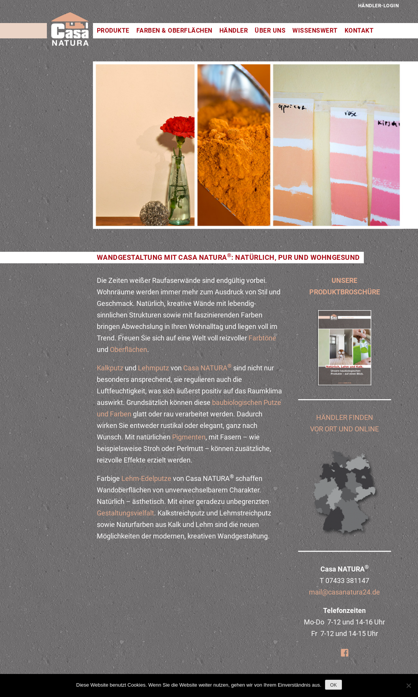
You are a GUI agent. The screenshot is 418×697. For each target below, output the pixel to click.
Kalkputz (110, 368)
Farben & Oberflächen (174, 30)
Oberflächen (128, 349)
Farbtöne (262, 338)
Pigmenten (188, 437)
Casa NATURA (207, 368)
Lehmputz (153, 368)
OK (333, 685)
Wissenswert (315, 30)
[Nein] (408, 685)
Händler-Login (378, 5)
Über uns (270, 30)
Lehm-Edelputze (146, 478)
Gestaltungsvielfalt (125, 513)
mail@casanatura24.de (344, 592)
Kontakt (359, 30)
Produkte (113, 30)
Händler (233, 30)
